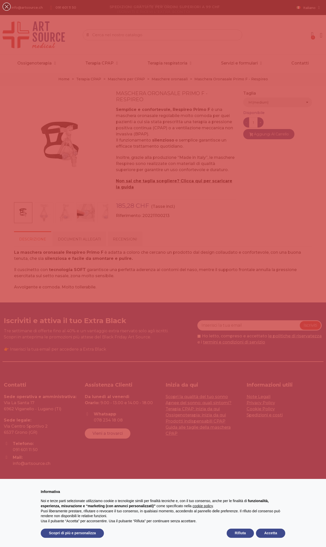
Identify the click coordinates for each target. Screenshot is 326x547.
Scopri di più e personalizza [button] (72, 533)
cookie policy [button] (203, 506)
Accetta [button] (270, 533)
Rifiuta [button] (240, 533)
